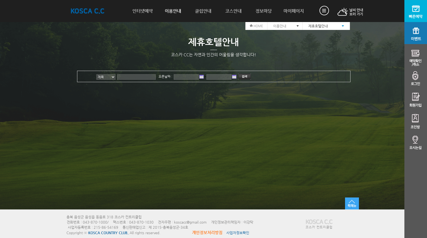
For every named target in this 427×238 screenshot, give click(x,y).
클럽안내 (203, 11)
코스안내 (233, 11)
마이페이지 (293, 11)
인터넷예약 (142, 11)
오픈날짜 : (165, 76)
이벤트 (415, 33)
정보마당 (263, 11)
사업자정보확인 (237, 233)
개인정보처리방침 (207, 232)
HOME (256, 26)
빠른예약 (415, 11)
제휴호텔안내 (318, 26)
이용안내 (173, 11)
